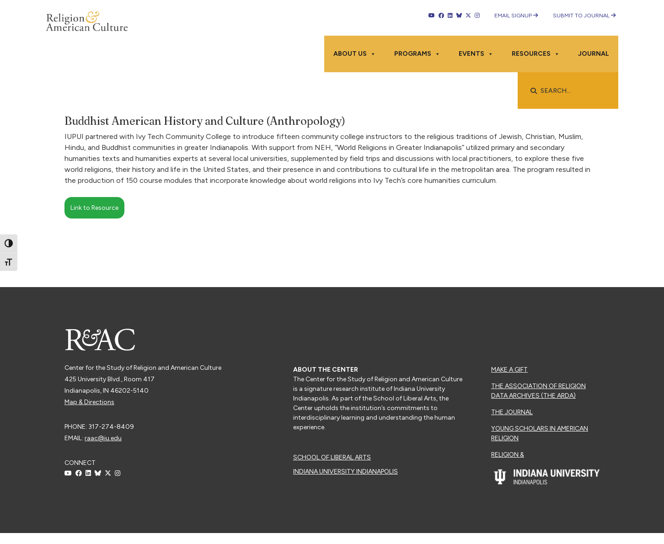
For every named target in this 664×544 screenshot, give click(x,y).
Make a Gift (509, 369)
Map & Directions (89, 402)
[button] (534, 91)
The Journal (512, 412)
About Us (354, 54)
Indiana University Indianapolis (345, 471)
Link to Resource (94, 208)
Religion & (507, 455)
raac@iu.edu (103, 438)
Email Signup (516, 15)
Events (476, 54)
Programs (417, 54)
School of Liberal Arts (332, 457)
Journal (593, 54)
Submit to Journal (584, 15)
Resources (536, 54)
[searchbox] (572, 91)
